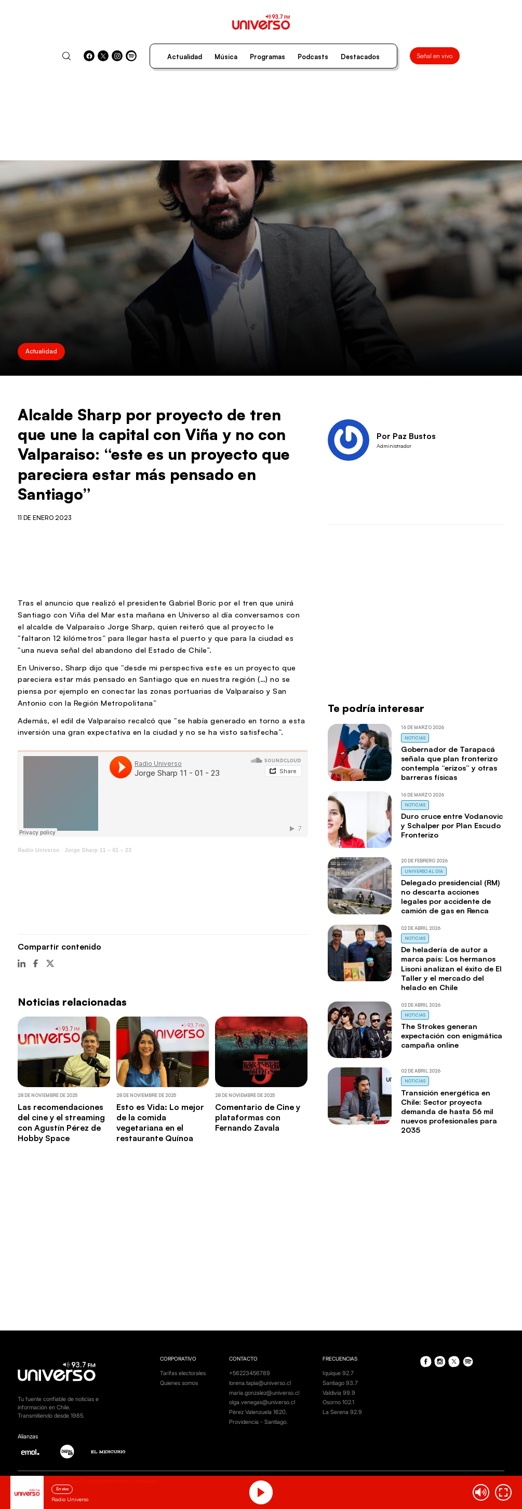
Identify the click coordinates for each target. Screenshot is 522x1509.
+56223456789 (249, 1373)
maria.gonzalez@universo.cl (264, 1393)
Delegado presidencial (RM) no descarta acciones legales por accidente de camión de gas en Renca (450, 896)
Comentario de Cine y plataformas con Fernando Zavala (257, 1117)
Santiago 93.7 (340, 1383)
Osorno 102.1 (338, 1402)
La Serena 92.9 (342, 1412)
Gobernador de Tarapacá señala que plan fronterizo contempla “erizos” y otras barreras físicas (449, 763)
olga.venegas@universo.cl (262, 1402)
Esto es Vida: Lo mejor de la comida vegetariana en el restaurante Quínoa (160, 1122)
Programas (267, 56)
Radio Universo (38, 850)
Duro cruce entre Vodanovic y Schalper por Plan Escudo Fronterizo (452, 825)
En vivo (62, 1488)
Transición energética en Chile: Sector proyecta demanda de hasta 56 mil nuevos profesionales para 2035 (449, 1111)
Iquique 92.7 (338, 1373)
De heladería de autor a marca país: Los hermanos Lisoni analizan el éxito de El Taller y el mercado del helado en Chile (451, 968)
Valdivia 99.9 (339, 1393)
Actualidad (184, 56)
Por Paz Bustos (406, 436)
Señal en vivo (434, 56)
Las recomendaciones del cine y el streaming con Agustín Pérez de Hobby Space (61, 1122)
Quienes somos (179, 1383)
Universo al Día (424, 871)
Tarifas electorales (183, 1373)
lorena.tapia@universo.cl (260, 1383)
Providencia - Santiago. (258, 1422)
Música (226, 56)
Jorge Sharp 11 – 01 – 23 (98, 850)
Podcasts (313, 56)
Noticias (415, 737)
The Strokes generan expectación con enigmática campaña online (451, 1035)
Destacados (360, 56)
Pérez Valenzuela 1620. (258, 1412)
